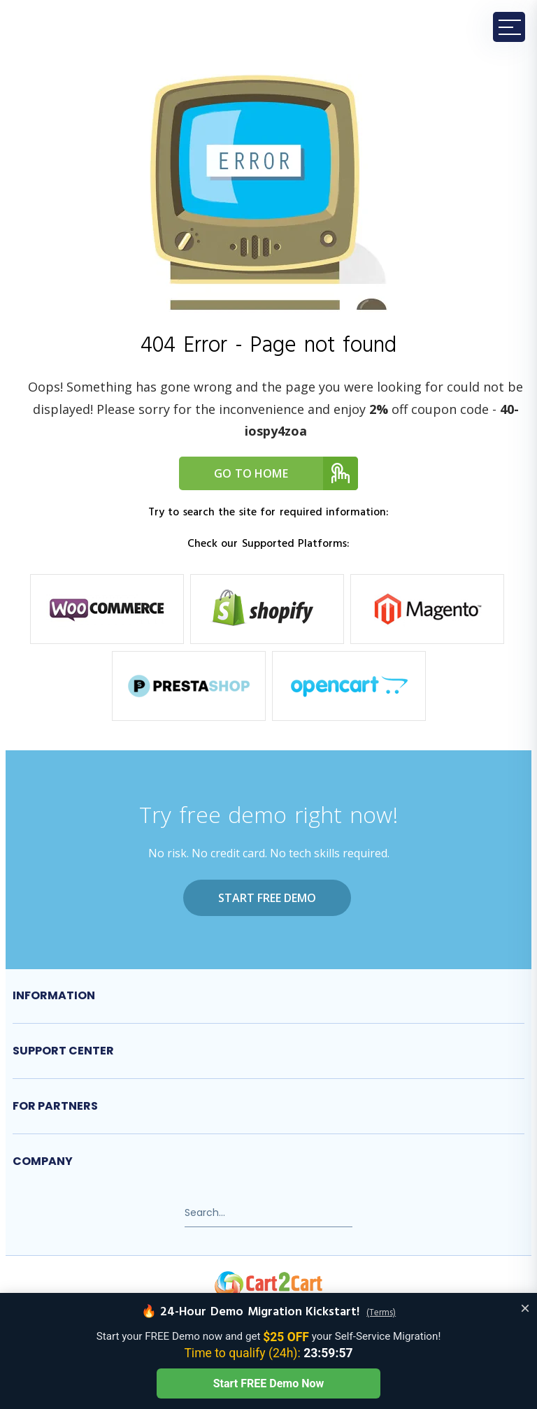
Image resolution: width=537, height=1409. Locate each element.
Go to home (286, 473)
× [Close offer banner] (525, 1308)
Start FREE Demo (267, 898)
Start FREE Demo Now (268, 1383)
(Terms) (381, 1313)
